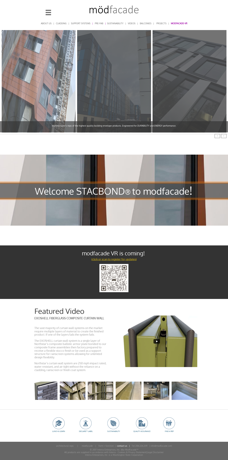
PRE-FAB (99, 23)
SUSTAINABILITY (115, 23)
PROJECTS (161, 23)
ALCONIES (146, 23)
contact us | (123, 446)
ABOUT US (46, 23)
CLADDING (61, 23)
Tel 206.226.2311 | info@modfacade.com (151, 446)
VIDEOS (131, 23)
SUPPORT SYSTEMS (80, 23)
